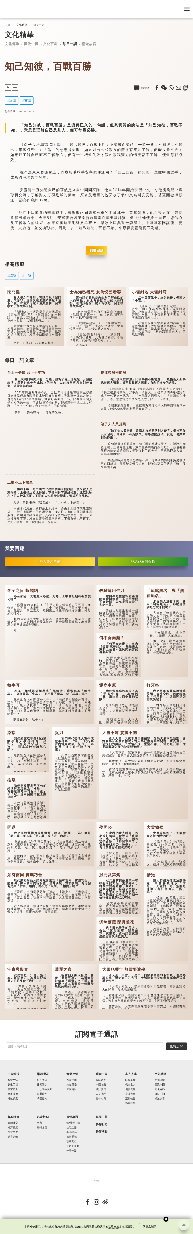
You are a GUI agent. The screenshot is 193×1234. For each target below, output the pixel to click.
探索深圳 (42, 1084)
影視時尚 (71, 1089)
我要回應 (96, 250)
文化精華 (21, 24)
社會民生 (13, 1132)
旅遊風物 (71, 1084)
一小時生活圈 (44, 1089)
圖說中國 (31, 44)
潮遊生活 (72, 1074)
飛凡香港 (42, 1080)
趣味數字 (101, 1080)
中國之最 (101, 1084)
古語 (27, 100)
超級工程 (13, 1084)
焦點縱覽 (13, 1117)
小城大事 (130, 1094)
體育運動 (13, 1136)
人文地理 (101, 1094)
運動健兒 (130, 1098)
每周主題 (101, 1117)
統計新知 (101, 1089)
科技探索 (13, 1098)
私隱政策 (113, 1226)
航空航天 (13, 1089)
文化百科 (50, 44)
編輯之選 (42, 1127)
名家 (39, 1122)
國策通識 (71, 1136)
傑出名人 (130, 1084)
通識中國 (101, 1074)
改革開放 (71, 1141)
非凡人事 (131, 1074)
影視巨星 (130, 1103)
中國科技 (13, 1074)
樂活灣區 (43, 1074)
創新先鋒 (130, 1089)
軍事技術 (13, 1094)
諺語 (12, 100)
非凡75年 (71, 1132)
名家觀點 (43, 1117)
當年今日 (101, 1098)
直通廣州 (42, 1094)
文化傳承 (12, 44)
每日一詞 (39, 24)
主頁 (7, 24)
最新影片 (101, 1125)
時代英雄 (130, 1080)
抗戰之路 (71, 1127)
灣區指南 (42, 1098)
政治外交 (13, 1122)
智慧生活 (13, 1080)
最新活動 (101, 1131)
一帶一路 (71, 1150)
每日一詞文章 (19, 360)
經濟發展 (13, 1127)
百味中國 (71, 1080)
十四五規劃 (72, 1146)
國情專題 (72, 1117)
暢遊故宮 (89, 44)
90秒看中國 (73, 1122)
